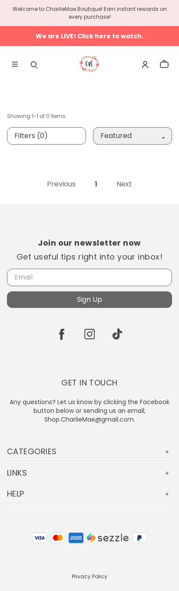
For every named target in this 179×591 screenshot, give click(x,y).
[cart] (164, 64)
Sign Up (89, 299)
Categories (89, 451)
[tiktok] (117, 334)
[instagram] (89, 334)
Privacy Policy (89, 576)
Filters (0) (31, 136)
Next (124, 184)
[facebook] (61, 334)
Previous (61, 184)
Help (89, 494)
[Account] (145, 64)
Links (89, 473)
